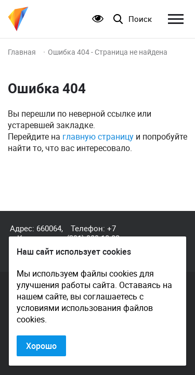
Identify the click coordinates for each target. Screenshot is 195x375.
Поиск (140, 19)
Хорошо (41, 346)
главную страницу (98, 136)
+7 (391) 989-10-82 (93, 233)
